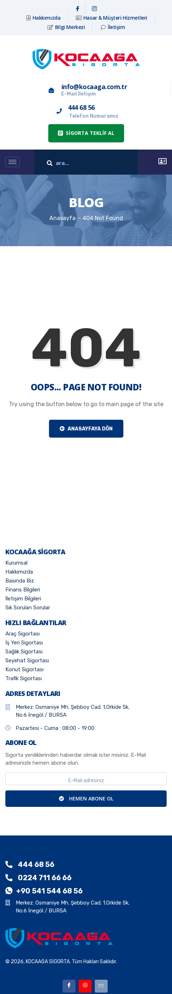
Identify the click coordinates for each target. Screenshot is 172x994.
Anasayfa (62, 218)
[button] (86, 133)
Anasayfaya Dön (86, 429)
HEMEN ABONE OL (86, 798)
